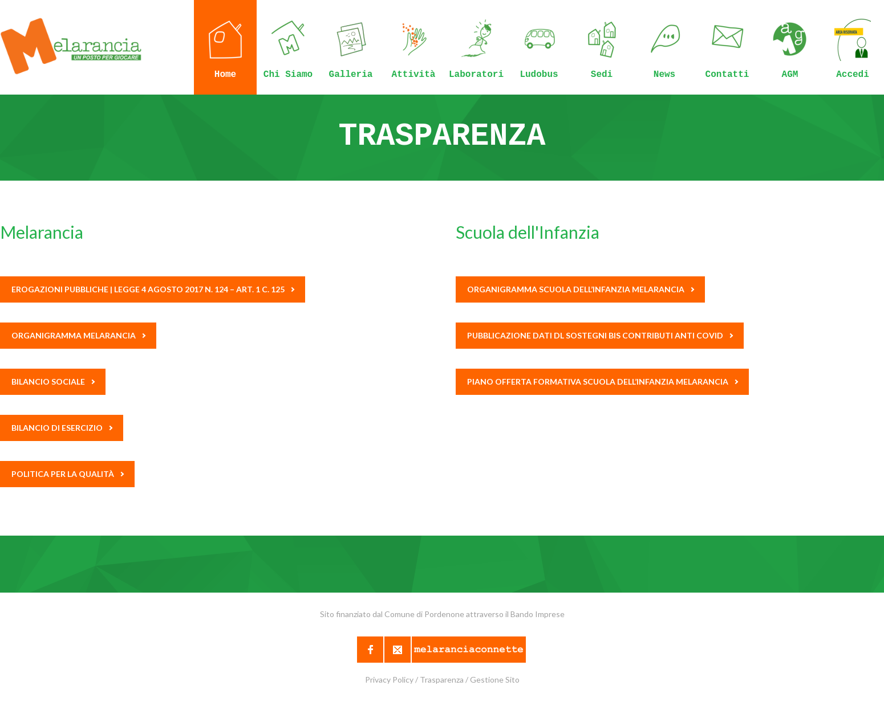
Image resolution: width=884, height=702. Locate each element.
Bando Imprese (537, 614)
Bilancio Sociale (53, 381)
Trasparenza (442, 679)
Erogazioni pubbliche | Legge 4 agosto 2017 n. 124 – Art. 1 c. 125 (152, 289)
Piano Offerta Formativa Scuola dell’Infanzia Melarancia (602, 381)
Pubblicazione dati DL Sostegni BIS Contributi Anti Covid (600, 335)
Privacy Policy (389, 679)
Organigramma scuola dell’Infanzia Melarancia (580, 289)
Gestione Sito (495, 679)
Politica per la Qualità (67, 474)
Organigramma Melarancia (78, 335)
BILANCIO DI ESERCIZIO (61, 427)
